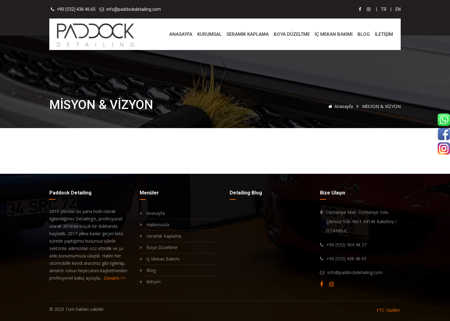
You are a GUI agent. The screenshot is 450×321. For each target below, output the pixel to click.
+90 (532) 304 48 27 (346, 245)
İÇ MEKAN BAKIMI (334, 34)
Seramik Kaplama (160, 236)
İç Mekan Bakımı (159, 259)
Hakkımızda (154, 224)
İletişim (150, 282)
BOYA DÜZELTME (292, 34)
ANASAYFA (180, 34)
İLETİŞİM (384, 34)
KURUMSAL (209, 34)
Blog (148, 270)
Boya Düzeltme (159, 247)
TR (384, 9)
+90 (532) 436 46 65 (76, 9)
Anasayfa (340, 106)
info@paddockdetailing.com (133, 9)
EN (398, 9)
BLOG (364, 34)
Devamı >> (114, 278)
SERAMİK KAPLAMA (248, 34)
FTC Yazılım (388, 310)
